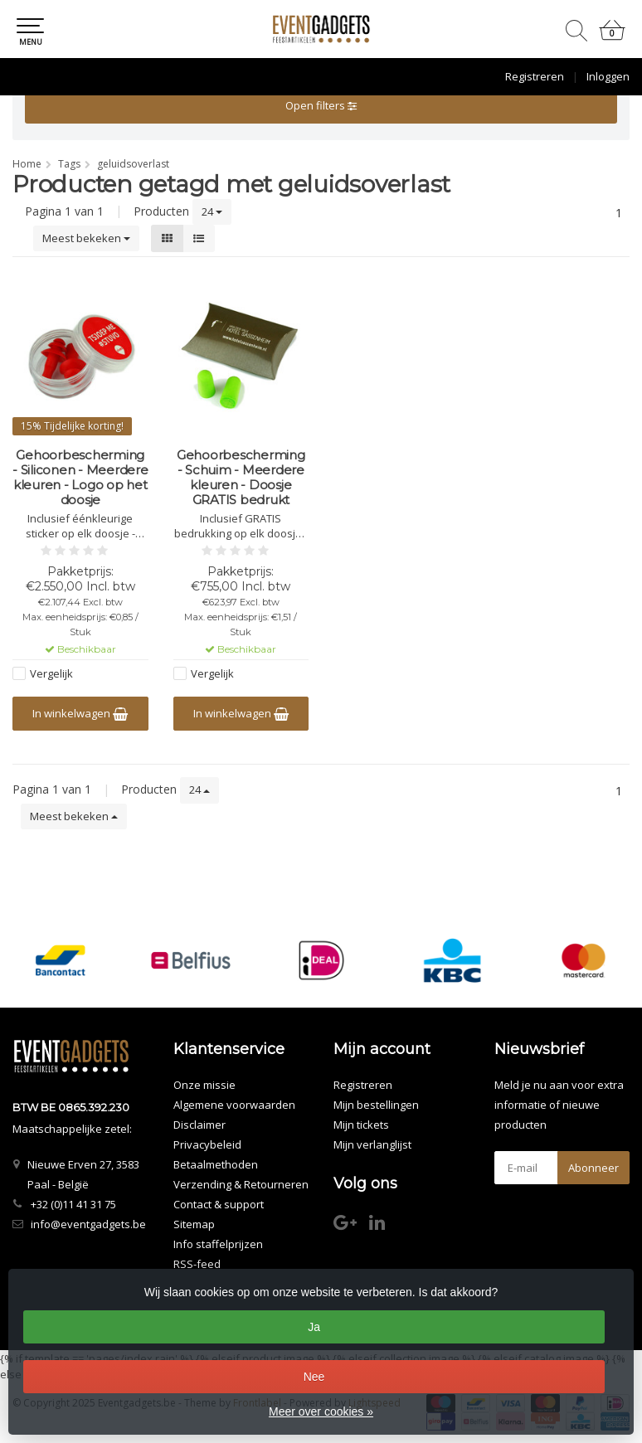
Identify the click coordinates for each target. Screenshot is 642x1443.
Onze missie (204, 1084)
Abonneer (593, 1167)
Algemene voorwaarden (234, 1104)
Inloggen (608, 76)
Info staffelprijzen (218, 1244)
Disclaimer (199, 1124)
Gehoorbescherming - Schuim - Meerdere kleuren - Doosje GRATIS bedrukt (241, 478)
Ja (314, 1327)
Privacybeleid (207, 1144)
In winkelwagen (80, 713)
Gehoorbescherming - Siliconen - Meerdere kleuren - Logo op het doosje (80, 478)
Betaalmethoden (215, 1164)
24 (212, 211)
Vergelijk (51, 673)
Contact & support (218, 1204)
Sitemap (194, 1224)
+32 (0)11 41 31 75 (73, 1204)
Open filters (321, 105)
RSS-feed (197, 1263)
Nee (314, 1376)
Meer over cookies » (321, 1411)
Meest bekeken (86, 238)
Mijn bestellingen (376, 1104)
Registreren (534, 76)
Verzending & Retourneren (241, 1184)
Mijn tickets (361, 1124)
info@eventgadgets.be (88, 1224)
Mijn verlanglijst (372, 1144)
